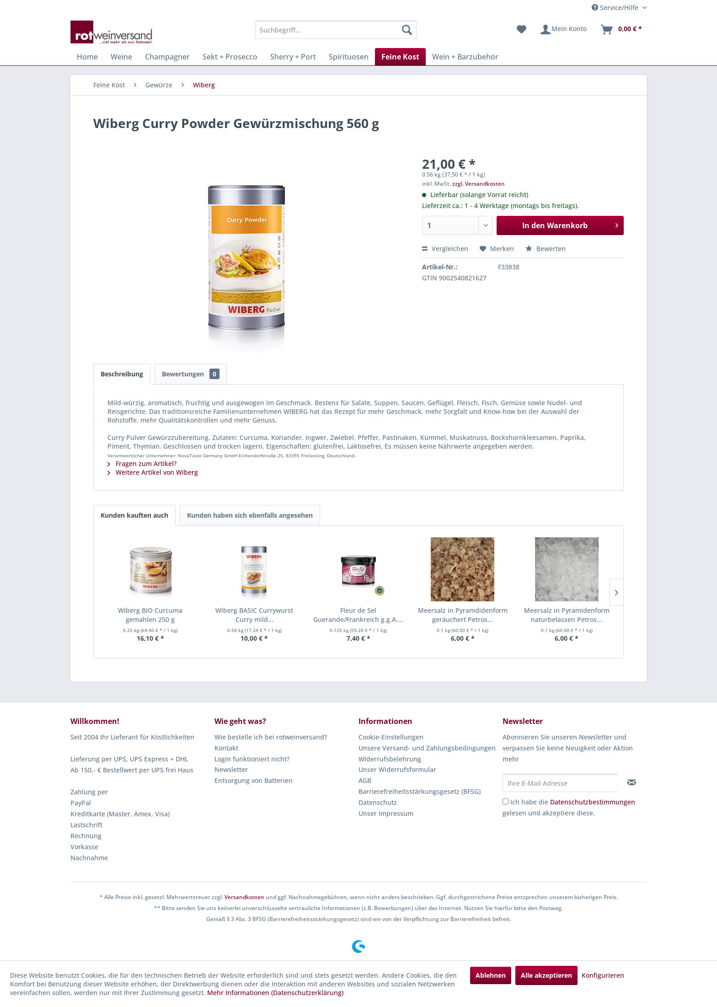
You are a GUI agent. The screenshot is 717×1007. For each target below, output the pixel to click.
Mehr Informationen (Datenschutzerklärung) (275, 992)
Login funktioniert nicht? (251, 759)
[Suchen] (407, 30)
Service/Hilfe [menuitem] (616, 7)
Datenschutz (377, 802)
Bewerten (545, 248)
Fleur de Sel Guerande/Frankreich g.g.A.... (358, 615)
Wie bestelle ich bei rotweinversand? (270, 737)
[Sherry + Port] (293, 56)
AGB (364, 780)
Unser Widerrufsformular (397, 769)
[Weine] (121, 56)
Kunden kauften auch (134, 515)
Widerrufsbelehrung (389, 759)
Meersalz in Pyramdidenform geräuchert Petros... (463, 615)
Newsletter (231, 769)
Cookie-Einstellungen (390, 737)
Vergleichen (445, 248)
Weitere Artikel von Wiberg (152, 472)
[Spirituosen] (348, 56)
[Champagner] (167, 56)
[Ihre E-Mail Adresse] (560, 783)
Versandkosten (244, 897)
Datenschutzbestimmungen (592, 802)
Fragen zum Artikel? (142, 463)
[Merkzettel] (521, 30)
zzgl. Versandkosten (478, 183)
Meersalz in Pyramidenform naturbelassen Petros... (567, 615)
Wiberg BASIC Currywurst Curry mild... (254, 615)
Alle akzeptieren (546, 975)
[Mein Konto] (563, 30)
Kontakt (226, 748)
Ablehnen (491, 975)
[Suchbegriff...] (336, 30)
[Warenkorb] (621, 30)
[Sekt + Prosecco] (230, 56)
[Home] (87, 56)
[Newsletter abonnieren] (631, 782)
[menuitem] (336, 30)
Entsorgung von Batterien (253, 780)
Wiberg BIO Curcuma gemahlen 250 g (150, 615)
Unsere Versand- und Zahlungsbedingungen (427, 748)
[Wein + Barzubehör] (465, 56)
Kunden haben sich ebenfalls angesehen (250, 515)
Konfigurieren (603, 975)
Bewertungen (190, 374)
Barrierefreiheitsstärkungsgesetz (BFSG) (419, 791)
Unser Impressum (385, 813)
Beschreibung (122, 374)
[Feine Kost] (400, 56)
